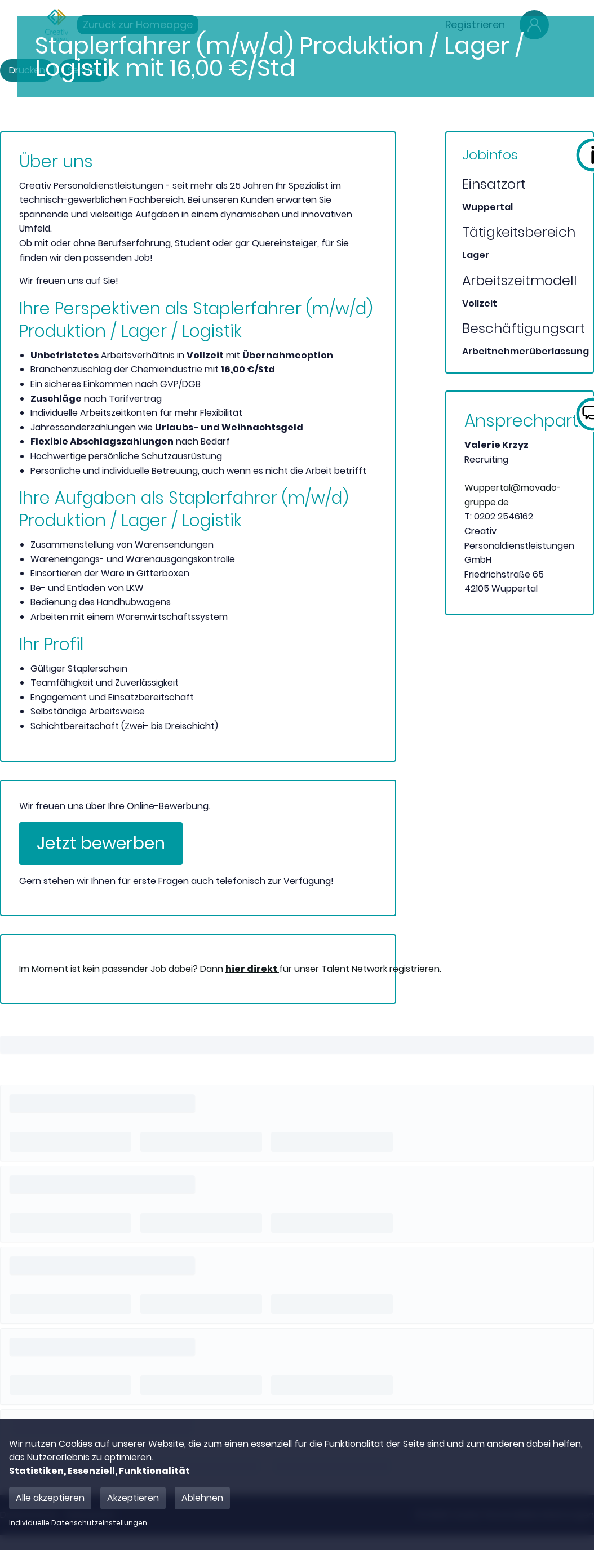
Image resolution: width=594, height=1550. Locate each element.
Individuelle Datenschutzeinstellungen (78, 1522)
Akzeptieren (133, 1497)
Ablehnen (202, 1497)
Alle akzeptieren (50, 1497)
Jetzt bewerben (101, 843)
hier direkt (252, 968)
